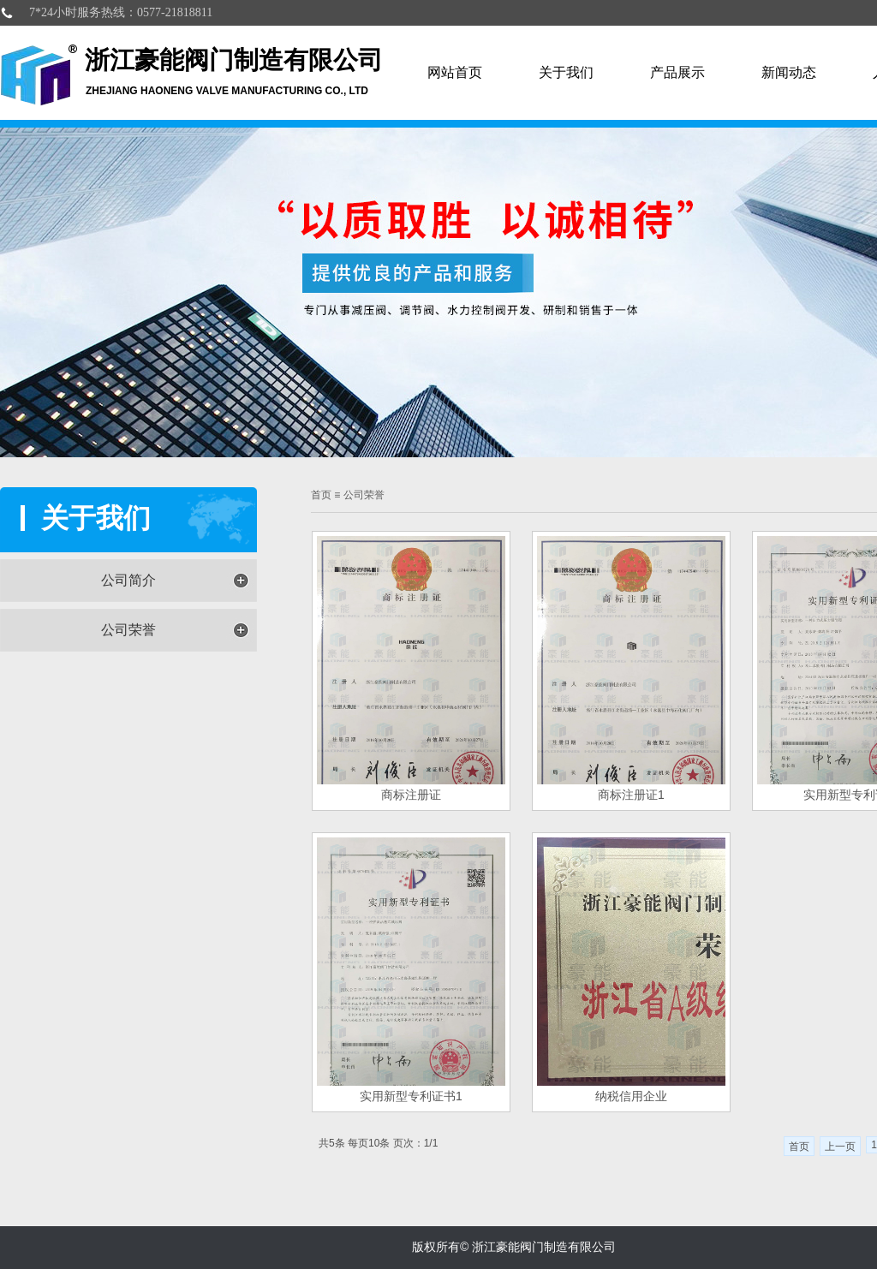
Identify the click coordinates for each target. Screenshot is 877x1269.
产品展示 (677, 72)
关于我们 (566, 72)
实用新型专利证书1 (411, 1096)
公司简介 (128, 580)
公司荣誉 (128, 630)
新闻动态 (788, 72)
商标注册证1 (631, 794)
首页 (321, 495)
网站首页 (454, 72)
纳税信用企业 (631, 1096)
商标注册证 (411, 794)
